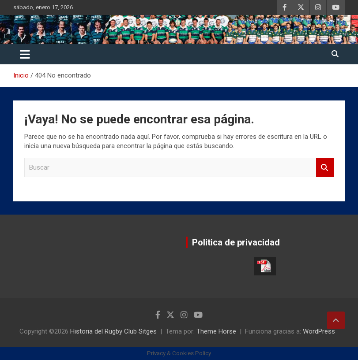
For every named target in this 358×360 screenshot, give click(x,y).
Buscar (325, 168)
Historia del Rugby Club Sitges (113, 331)
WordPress (319, 331)
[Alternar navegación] (25, 54)
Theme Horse (216, 331)
